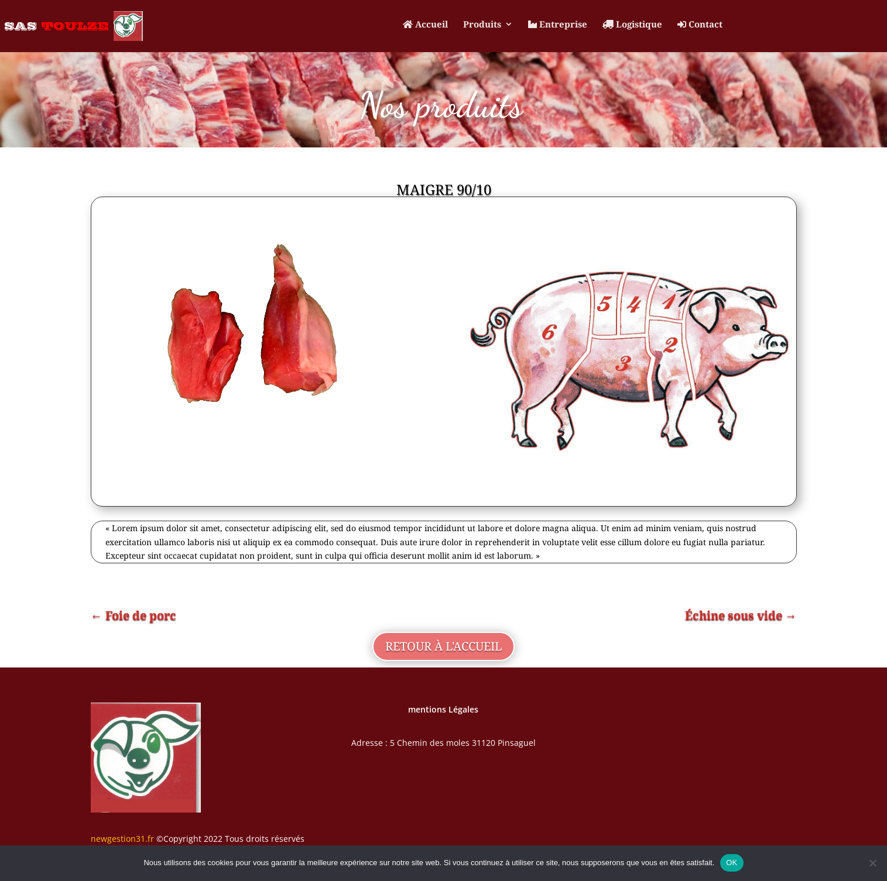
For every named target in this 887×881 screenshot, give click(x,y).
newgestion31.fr (122, 838)
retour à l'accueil (443, 646)
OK (731, 862)
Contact (699, 25)
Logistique (632, 25)
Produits (482, 25)
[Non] (872, 863)
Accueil (425, 25)
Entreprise (557, 25)
